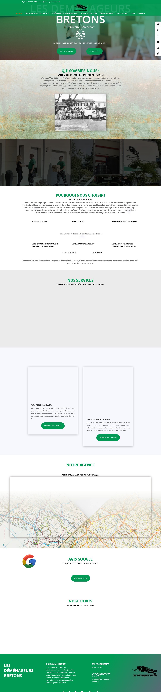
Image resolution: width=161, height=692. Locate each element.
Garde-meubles (106, 13)
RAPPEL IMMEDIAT (66, 51)
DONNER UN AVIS (80, 566)
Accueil (19, 13)
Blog (133, 13)
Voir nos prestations (53, 425)
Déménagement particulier (37, 13)
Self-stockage (122, 13)
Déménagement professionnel (65, 13)
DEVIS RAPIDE (94, 51)
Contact (141, 13)
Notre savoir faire (89, 13)
